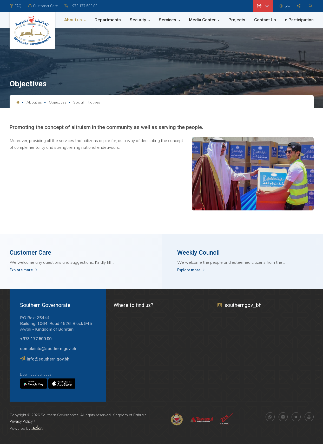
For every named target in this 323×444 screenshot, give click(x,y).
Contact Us (265, 19)
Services (169, 19)
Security (140, 19)
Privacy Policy (21, 421)
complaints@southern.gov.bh (48, 348)
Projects (236, 19)
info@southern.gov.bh (48, 359)
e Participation (299, 19)
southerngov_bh (239, 305)
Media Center (204, 19)
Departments (108, 19)
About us (75, 19)
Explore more (23, 270)
